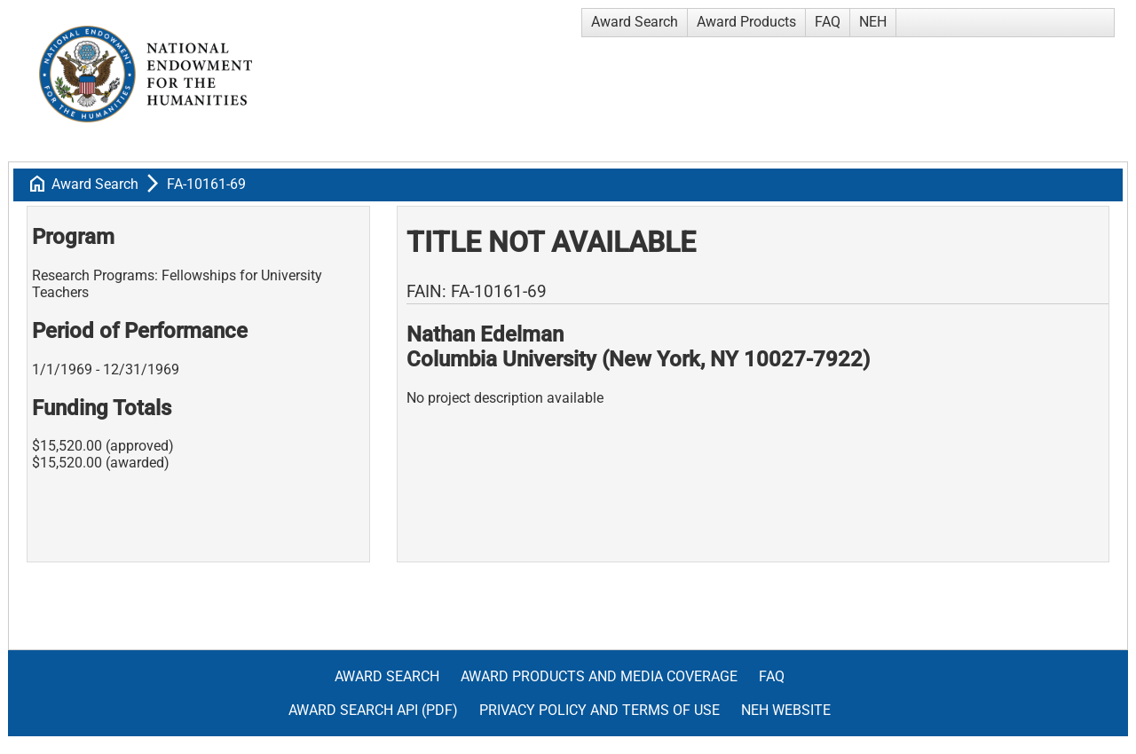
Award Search (634, 21)
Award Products (746, 21)
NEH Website (786, 710)
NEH (873, 21)
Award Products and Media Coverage (599, 676)
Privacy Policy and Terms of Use (599, 710)
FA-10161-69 (206, 184)
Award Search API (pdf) (373, 710)
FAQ (827, 21)
